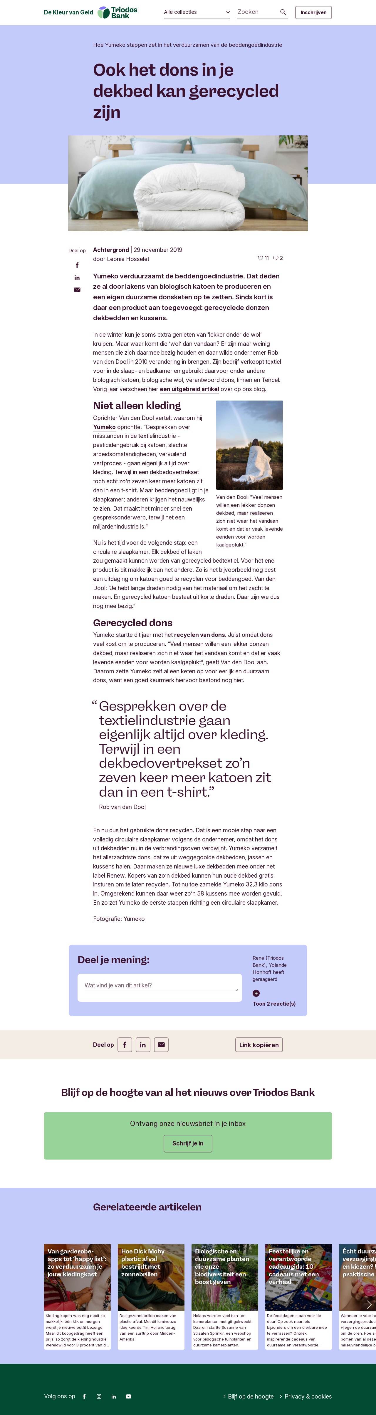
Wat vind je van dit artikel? (118, 985)
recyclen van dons (199, 634)
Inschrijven (314, 12)
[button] (368, 1304)
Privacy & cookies (305, 1396)
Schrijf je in (188, 1143)
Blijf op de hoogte (248, 1396)
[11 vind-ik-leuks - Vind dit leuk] (263, 258)
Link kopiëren (259, 1045)
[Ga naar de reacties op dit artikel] (278, 258)
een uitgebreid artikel (189, 389)
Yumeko (104, 427)
